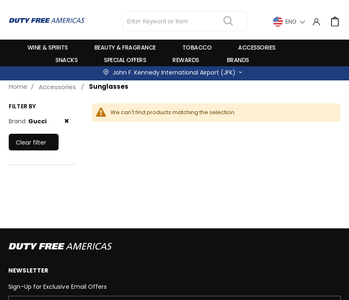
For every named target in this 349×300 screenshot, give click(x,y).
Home (18, 86)
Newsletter (28, 270)
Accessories (57, 87)
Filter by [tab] (22, 106)
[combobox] (184, 21)
